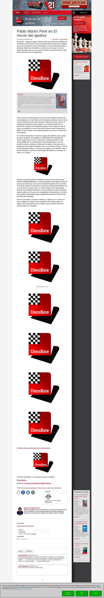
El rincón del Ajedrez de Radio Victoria (37, 483)
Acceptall (95, 593)
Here (43, 587)
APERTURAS (36, 12)
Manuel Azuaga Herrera (32, 508)
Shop (18, 12)
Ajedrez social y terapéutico (29, 488)
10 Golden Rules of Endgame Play (81, 522)
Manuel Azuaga (42, 488)
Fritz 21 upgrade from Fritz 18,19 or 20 (81, 496)
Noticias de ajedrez (33, 21)
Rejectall (82, 593)
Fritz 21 (20, 94)
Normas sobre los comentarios (25, 526)
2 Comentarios (63, 39)
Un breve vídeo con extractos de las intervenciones (33, 448)
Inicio (26, 12)
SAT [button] (46, 12)
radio (48, 488)
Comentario (20, 536)
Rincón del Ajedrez (56, 488)
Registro (34, 534)
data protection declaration (25, 588)
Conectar (83, 12)
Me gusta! (55, 39)
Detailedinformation (68, 593)
